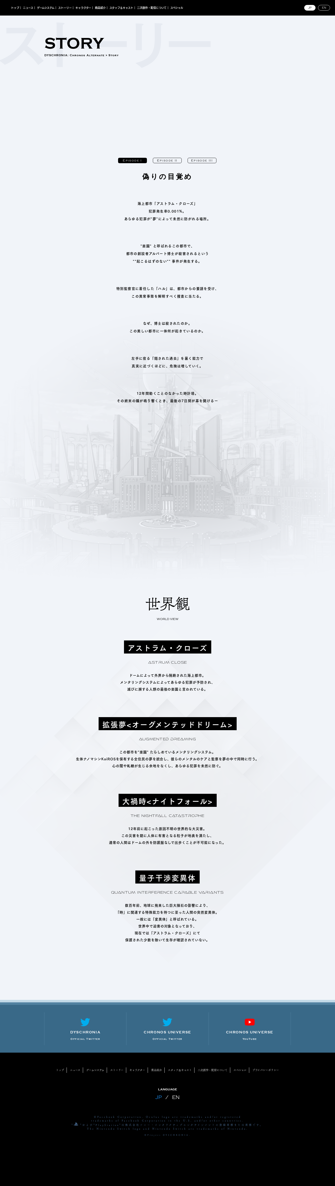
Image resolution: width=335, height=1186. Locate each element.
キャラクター (83, 7)
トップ (15, 7)
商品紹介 (100, 7)
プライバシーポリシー (265, 1070)
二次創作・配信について (152, 7)
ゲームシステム (45, 7)
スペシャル (176, 7)
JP (310, 7)
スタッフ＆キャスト (121, 7)
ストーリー (65, 7)
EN (324, 7)
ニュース (28, 7)
